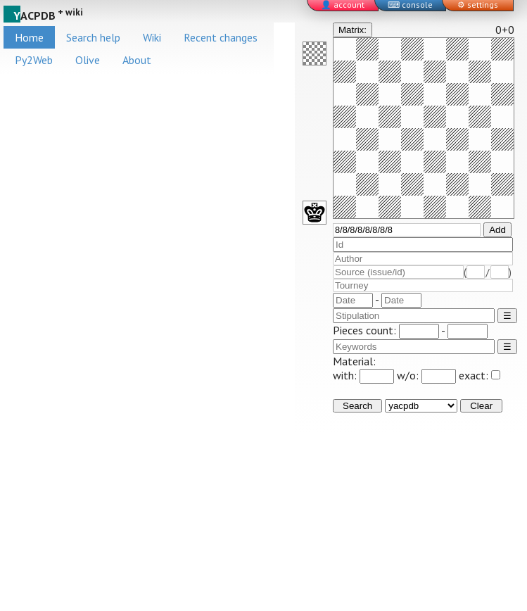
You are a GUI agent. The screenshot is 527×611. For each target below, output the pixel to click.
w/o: (426, 375)
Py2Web (34, 60)
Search (357, 406)
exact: (479, 375)
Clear (481, 406)
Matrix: (352, 30)
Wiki (152, 37)
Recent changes (221, 37)
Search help (93, 37)
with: (363, 375)
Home (29, 37)
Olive (87, 60)
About (136, 60)
